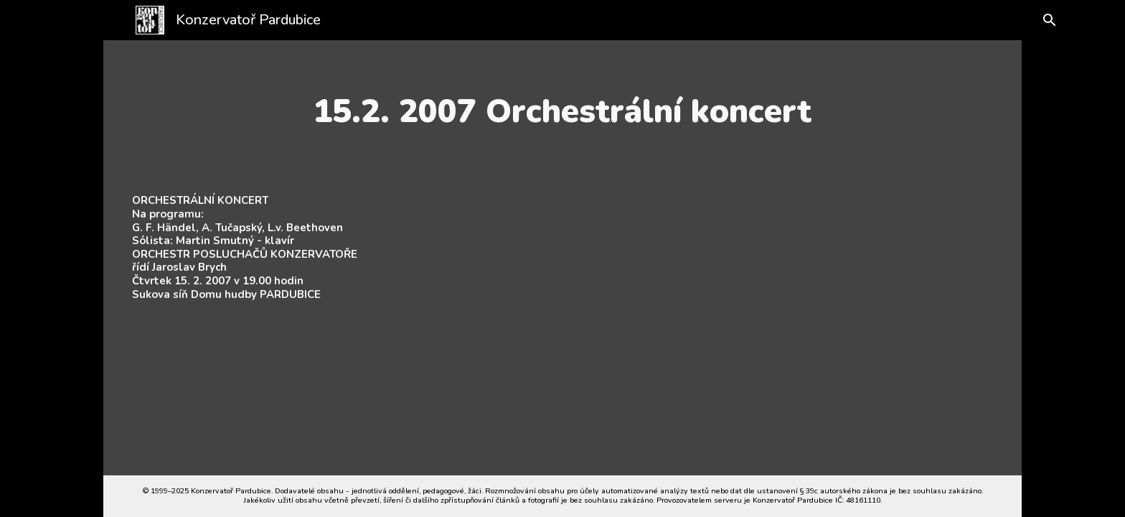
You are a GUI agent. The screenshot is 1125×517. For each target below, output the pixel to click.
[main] (562, 111)
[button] (1037, 20)
